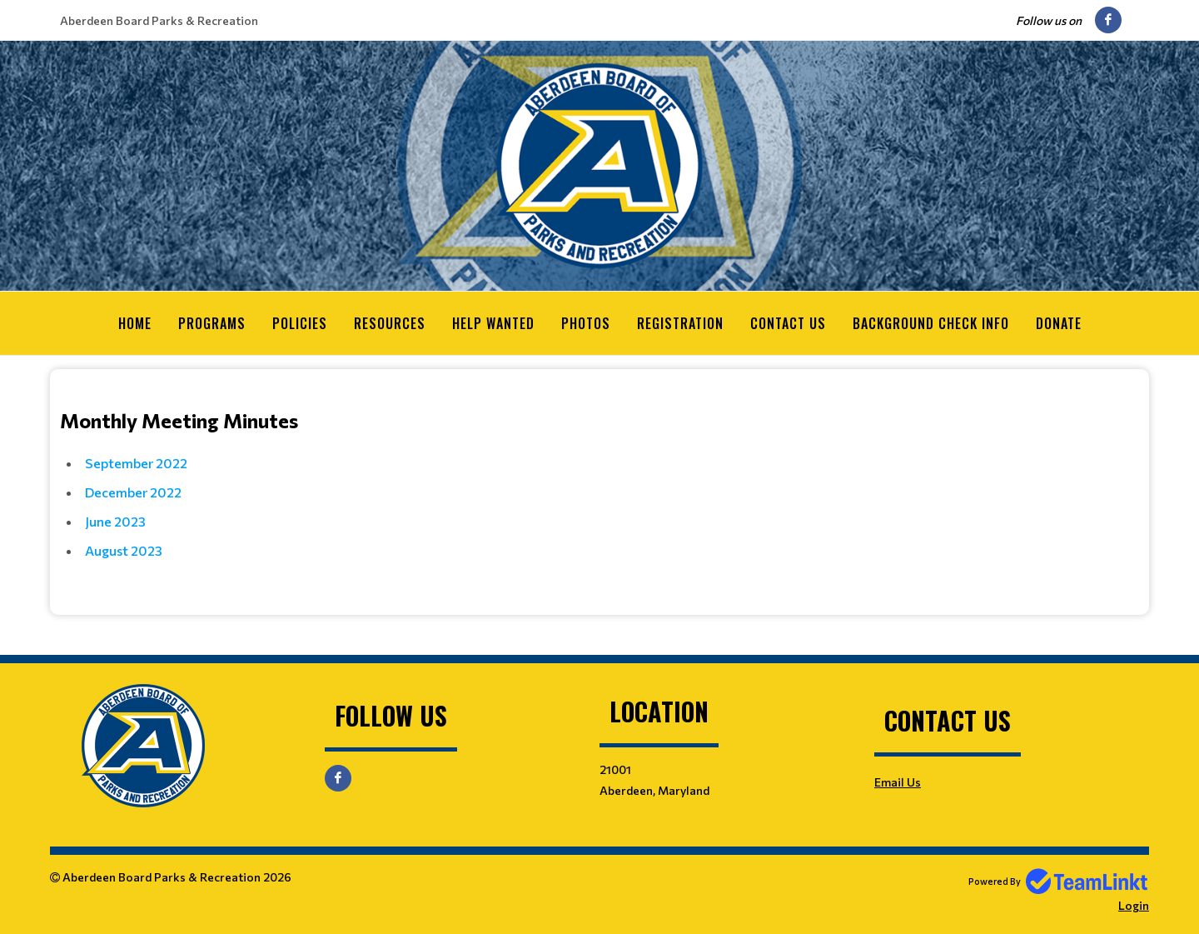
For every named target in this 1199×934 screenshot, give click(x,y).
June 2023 (115, 520)
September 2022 (136, 462)
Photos (585, 323)
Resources (389, 323)
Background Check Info (931, 323)
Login (1133, 904)
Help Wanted (493, 323)
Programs (212, 323)
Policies (299, 323)
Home (135, 323)
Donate (1059, 323)
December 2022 (133, 491)
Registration (680, 323)
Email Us (897, 781)
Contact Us (788, 323)
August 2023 (123, 549)
